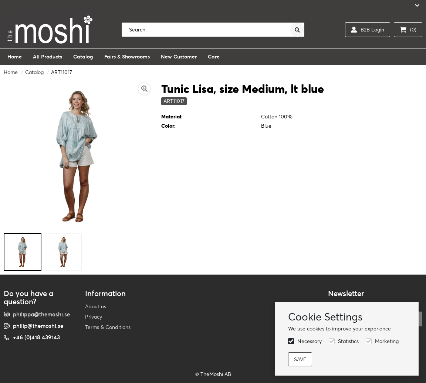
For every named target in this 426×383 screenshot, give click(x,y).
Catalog (34, 72)
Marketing (387, 341)
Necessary (309, 341)
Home (11, 72)
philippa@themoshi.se (41, 314)
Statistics (348, 341)
